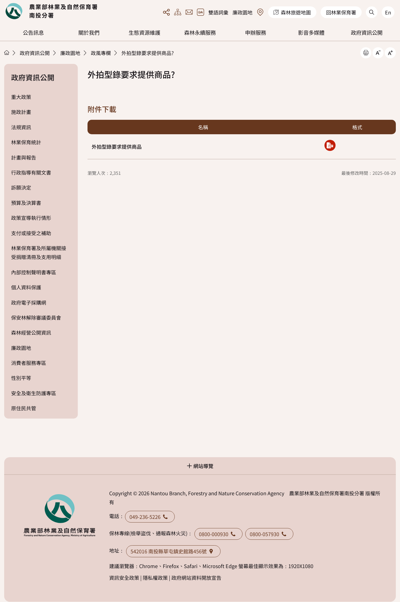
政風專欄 (101, 52)
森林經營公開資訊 (31, 332)
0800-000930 (218, 534)
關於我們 (88, 32)
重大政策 (21, 96)
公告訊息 (33, 32)
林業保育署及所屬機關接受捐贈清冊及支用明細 (38, 252)
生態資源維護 (144, 32)
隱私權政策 (155, 577)
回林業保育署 (341, 12)
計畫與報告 (23, 157)
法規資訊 (21, 127)
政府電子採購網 (28, 302)
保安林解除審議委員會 (36, 317)
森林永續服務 (200, 32)
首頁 (6, 52)
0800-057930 (269, 534)
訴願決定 (21, 187)
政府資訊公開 (366, 32)
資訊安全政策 (124, 577)
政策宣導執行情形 (31, 217)
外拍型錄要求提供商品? (147, 52)
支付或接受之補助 (31, 233)
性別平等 (21, 377)
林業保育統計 (26, 142)
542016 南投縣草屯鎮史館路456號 (173, 551)
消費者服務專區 (28, 362)
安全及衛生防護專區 (33, 393)
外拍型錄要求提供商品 (117, 146)
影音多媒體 (311, 32)
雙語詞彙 (218, 12)
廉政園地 (242, 12)
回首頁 (51, 11)
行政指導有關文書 (31, 172)
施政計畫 (21, 111)
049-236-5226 (149, 516)
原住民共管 (23, 408)
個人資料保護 (26, 287)
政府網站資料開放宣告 (196, 577)
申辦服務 (255, 32)
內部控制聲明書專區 (33, 272)
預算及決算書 (26, 202)
